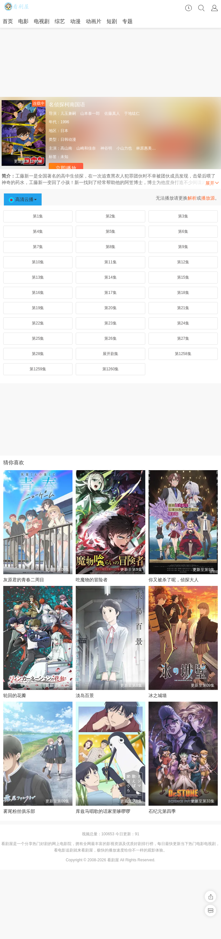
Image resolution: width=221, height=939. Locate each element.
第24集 (183, 323)
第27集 (183, 338)
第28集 (38, 353)
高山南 (66, 148)
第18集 (183, 292)
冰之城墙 (158, 695)
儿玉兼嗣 (68, 113)
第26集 (110, 338)
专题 (127, 21)
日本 (64, 130)
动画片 (93, 21)
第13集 (38, 277)
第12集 (183, 262)
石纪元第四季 (162, 811)
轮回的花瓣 (14, 695)
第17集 (110, 292)
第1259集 (38, 369)
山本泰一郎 (90, 113)
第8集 (111, 247)
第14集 (110, 277)
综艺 (60, 21)
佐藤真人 (112, 113)
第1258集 (183, 353)
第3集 (183, 216)
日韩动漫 (68, 139)
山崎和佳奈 (86, 148)
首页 (8, 21)
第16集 (38, 292)
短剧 (112, 21)
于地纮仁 (132, 113)
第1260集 (110, 369)
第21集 (183, 308)
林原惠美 (144, 148)
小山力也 (124, 148)
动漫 (75, 21)
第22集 (38, 323)
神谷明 (106, 148)
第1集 (38, 216)
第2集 (111, 216)
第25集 (38, 338)
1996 (64, 122)
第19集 (38, 308)
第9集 (183, 247)
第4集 (38, 231)
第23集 (110, 323)
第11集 (110, 262)
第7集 (38, 247)
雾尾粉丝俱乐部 (19, 811)
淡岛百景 (85, 695)
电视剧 (41, 21)
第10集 (38, 262)
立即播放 (66, 168)
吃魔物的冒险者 (92, 579)
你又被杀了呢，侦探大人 (174, 579)
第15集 (183, 277)
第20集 (110, 308)
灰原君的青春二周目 (23, 579)
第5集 (111, 231)
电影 (23, 21)
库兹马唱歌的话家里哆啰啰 (103, 811)
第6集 (183, 231)
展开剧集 (110, 353)
